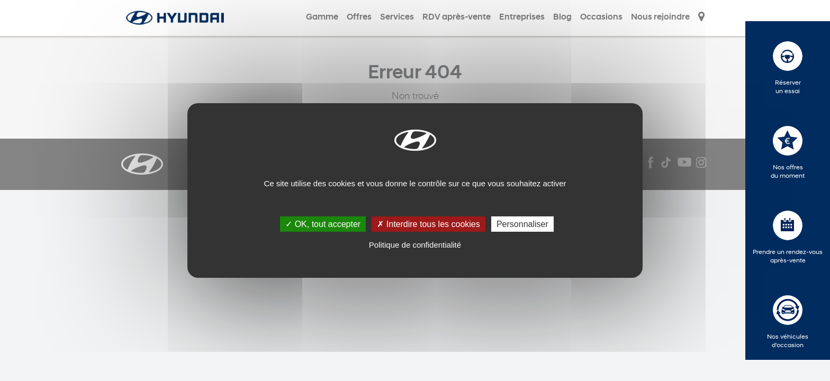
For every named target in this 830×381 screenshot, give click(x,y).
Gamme (322, 17)
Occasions (601, 17)
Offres (359, 17)
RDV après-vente (456, 17)
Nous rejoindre (660, 17)
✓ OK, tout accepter (322, 224)
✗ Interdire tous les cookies (428, 224)
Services (397, 17)
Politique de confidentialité (415, 244)
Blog (562, 17)
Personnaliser (522, 224)
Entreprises (522, 17)
